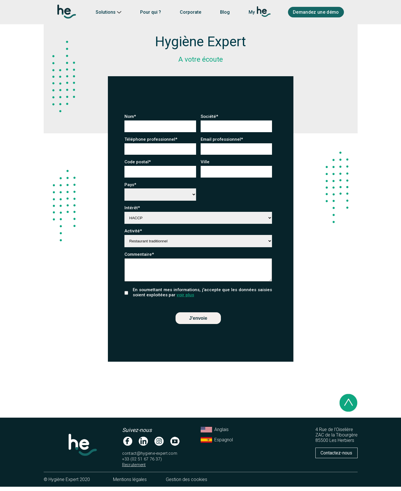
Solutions (108, 12)
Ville (207, 161)
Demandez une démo (316, 12)
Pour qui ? (150, 12)
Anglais (215, 434)
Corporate (190, 12)
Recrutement (134, 469)
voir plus (185, 299)
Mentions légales (130, 483)
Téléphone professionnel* (151, 139)
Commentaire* (139, 254)
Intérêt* (132, 207)
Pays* (130, 184)
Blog (225, 12)
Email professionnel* (222, 139)
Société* (209, 116)
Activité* (133, 231)
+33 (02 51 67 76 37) (142, 463)
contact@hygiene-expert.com (150, 457)
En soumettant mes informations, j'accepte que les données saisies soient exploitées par (202, 296)
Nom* (130, 116)
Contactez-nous (336, 457)
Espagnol (217, 444)
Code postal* (140, 161)
